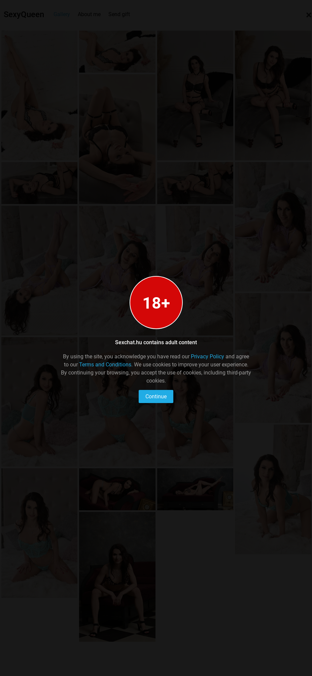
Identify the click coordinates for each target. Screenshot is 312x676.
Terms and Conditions (105, 364)
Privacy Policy (207, 356)
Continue (156, 396)
